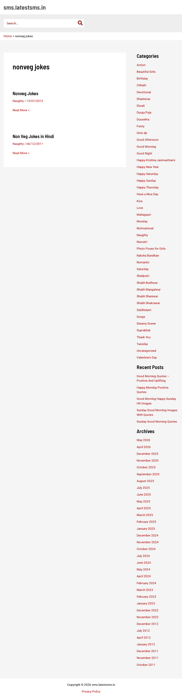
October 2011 (146, 665)
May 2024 (143, 569)
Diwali (141, 105)
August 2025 (145, 481)
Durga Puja (144, 112)
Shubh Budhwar (147, 283)
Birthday (142, 78)
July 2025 (143, 488)
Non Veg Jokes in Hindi (33, 136)
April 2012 (144, 637)
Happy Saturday (147, 174)
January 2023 (146, 603)
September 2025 (148, 474)
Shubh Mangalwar (149, 289)
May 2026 (143, 440)
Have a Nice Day (147, 194)
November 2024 (148, 542)
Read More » (21, 110)
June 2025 (144, 494)
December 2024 (147, 535)
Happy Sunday (146, 180)
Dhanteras (143, 99)
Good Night (144, 153)
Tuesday (142, 344)
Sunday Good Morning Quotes (157, 421)
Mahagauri (144, 214)
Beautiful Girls (146, 71)
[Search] (80, 23)
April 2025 (144, 508)
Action (141, 65)
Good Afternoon (147, 139)
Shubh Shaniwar (147, 296)
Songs (141, 317)
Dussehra (143, 119)
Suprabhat (144, 330)
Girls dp (142, 133)
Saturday (143, 269)
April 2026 (144, 447)
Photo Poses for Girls (151, 248)
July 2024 (143, 556)
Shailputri (143, 276)
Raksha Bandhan (148, 255)
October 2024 (146, 549)
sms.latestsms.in (25, 7)
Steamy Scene (146, 323)
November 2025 (148, 460)
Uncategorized (146, 350)
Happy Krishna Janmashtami (156, 160)
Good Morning (146, 146)
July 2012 (143, 630)
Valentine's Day (147, 357)
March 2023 (145, 590)
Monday (142, 221)
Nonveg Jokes (25, 93)
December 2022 (147, 610)
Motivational (145, 228)
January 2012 (146, 644)
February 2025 (146, 521)
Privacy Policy (91, 691)
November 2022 (148, 617)
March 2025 (145, 515)
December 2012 (147, 624)
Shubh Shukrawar (148, 303)
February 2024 (146, 583)
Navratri (142, 242)
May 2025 (143, 501)
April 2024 (144, 576)
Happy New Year (148, 167)
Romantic (143, 262)
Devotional (144, 92)
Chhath (141, 85)
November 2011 (148, 658)
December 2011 (147, 651)
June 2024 (144, 562)
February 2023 (146, 596)
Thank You (144, 337)
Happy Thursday (148, 187)
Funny (140, 126)
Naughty (18, 101)
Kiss (140, 201)
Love (140, 208)
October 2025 (146, 467)
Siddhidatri (144, 310)
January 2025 (146, 528)
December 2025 (147, 454)
